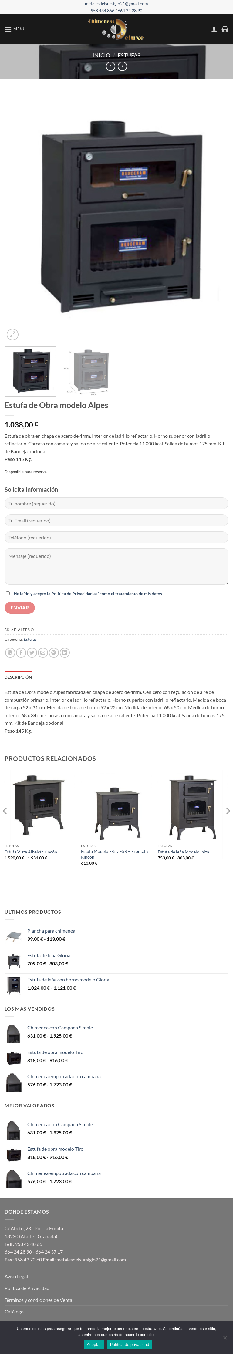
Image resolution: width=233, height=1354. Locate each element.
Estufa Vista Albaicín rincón (31, 851)
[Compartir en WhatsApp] (10, 653)
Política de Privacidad (27, 1288)
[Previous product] (122, 66)
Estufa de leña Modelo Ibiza (183, 851)
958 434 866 (103, 10)
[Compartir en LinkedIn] (65, 653)
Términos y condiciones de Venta (38, 1300)
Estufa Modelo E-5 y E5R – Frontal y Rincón (114, 854)
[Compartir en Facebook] (21, 653)
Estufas (129, 55)
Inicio (101, 55)
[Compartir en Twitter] (32, 653)
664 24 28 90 (130, 10)
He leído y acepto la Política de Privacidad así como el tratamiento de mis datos (88, 593)
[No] (224, 1339)
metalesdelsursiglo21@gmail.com (116, 3)
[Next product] (110, 66)
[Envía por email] (43, 653)
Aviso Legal (16, 1276)
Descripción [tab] (18, 677)
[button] (15, 29)
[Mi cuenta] (214, 29)
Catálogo (14, 1311)
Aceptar (94, 1344)
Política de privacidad (129, 1344)
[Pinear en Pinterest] (54, 653)
